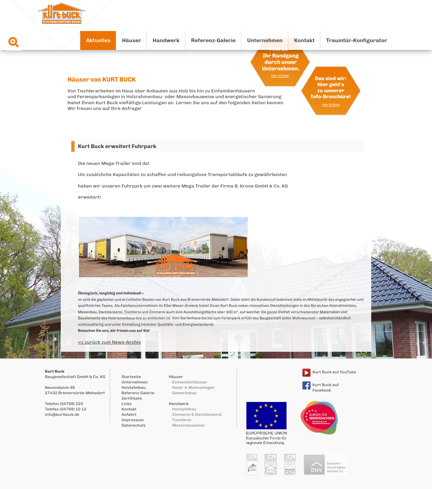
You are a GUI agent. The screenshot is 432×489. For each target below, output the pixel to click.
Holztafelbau (134, 387)
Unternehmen (264, 40)
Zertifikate (132, 398)
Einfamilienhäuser (189, 382)
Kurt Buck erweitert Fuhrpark (117, 146)
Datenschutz (134, 425)
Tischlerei (181, 420)
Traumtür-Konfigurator (356, 40)
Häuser (131, 40)
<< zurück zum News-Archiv (109, 342)
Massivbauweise (188, 425)
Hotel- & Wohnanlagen (193, 387)
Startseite (131, 376)
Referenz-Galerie (213, 40)
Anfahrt (129, 414)
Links (127, 403)
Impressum (133, 420)
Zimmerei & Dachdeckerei (197, 414)
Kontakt (304, 40)
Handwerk (166, 40)
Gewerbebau (184, 393)
